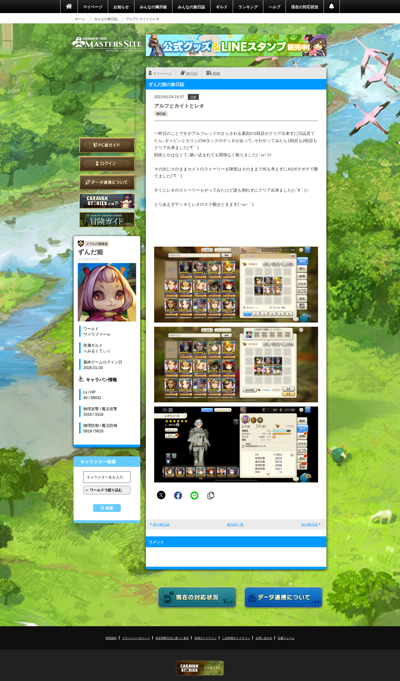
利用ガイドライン (205, 638)
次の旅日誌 (309, 524)
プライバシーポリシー (136, 638)
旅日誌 (192, 73)
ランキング (248, 6)
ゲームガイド (107, 219)
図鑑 (216, 73)
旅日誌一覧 (235, 524)
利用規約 (111, 638)
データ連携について (107, 182)
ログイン (107, 163)
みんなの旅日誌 (191, 6)
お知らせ (121, 6)
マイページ (92, 6)
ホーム (80, 18)
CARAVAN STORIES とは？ (107, 201)
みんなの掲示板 (153, 6)
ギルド (222, 6)
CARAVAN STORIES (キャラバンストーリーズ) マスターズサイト (107, 44)
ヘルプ (274, 6)
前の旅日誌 (161, 524)
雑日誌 (161, 113)
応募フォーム (286, 638)
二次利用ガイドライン (236, 638)
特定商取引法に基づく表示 (172, 638)
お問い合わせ (264, 638)
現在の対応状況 (304, 6)
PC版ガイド (107, 145)
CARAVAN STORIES (200, 668)
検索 (109, 508)
